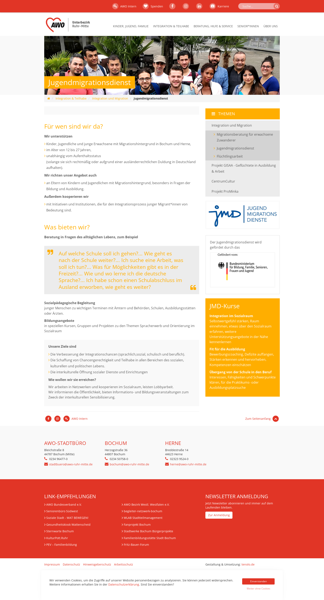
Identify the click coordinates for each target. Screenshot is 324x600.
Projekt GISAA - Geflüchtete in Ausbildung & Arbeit (244, 168)
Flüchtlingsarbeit (230, 156)
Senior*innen (248, 26)
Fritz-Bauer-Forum (136, 545)
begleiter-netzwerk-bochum (143, 511)
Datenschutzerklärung (123, 584)
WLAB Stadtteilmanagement (143, 518)
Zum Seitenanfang (262, 419)
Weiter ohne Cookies (258, 588)
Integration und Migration (110, 98)
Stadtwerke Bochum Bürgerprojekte (148, 531)
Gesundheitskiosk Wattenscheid (68, 524)
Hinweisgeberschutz (97, 564)
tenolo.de (248, 564)
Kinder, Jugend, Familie (131, 26)
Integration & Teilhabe (171, 26)
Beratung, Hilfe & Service (213, 26)
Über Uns (270, 26)
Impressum (52, 564)
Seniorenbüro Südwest (62, 511)
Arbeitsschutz (123, 564)
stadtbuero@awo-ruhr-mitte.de (71, 464)
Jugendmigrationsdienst (243, 148)
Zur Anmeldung (219, 515)
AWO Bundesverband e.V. (64, 504)
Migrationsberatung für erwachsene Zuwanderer (245, 137)
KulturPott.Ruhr (57, 538)
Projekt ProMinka (225, 191)
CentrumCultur (223, 181)
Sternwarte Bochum (60, 531)
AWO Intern (124, 6)
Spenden (153, 6)
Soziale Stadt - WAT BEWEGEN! (67, 518)
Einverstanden (258, 581)
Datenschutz (71, 564)
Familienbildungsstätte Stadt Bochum (150, 538)
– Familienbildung (61, 545)
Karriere (219, 6)
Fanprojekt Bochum (137, 524)
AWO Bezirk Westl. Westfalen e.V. (147, 504)
